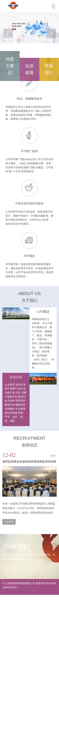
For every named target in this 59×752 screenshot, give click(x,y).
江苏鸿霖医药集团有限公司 (20, 583)
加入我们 (19, 570)
